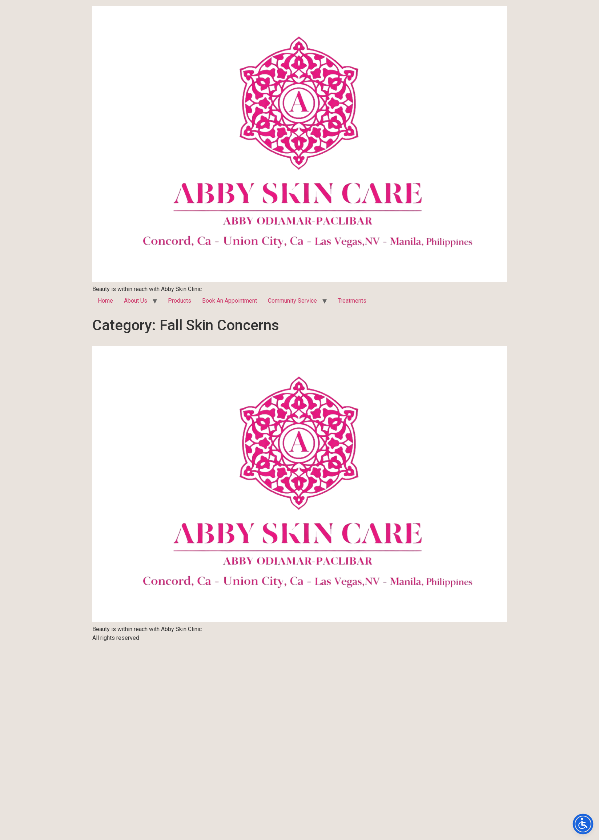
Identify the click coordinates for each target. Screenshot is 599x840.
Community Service (292, 300)
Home (105, 300)
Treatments (352, 300)
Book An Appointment (229, 300)
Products (179, 300)
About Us (135, 300)
